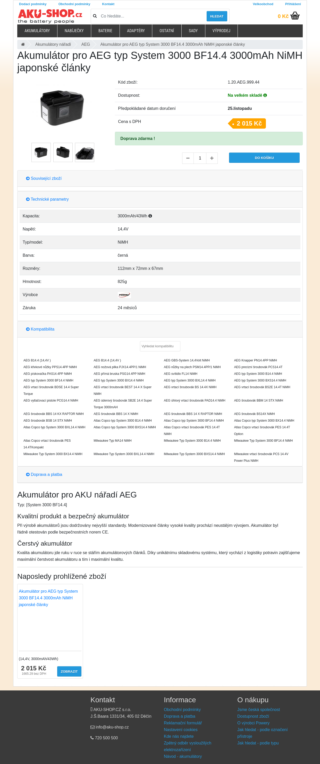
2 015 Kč (249, 123)
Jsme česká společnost (258, 709)
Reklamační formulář (183, 723)
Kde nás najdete (179, 736)
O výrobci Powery (253, 723)
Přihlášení (293, 4)
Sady (193, 30)
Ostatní (166, 30)
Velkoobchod (263, 4)
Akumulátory (37, 30)
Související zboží (44, 178)
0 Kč (283, 16)
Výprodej (221, 30)
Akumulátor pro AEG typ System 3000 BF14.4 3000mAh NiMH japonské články (48, 598)
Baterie (105, 30)
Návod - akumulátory (183, 756)
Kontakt (108, 4)
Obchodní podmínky (74, 4)
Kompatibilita (40, 329)
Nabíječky (74, 30)
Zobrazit (69, 671)
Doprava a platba (44, 474)
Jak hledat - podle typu (258, 743)
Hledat (217, 16)
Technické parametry (47, 199)
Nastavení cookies (181, 729)
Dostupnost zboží (253, 716)
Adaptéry (136, 30)
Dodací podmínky (33, 4)
